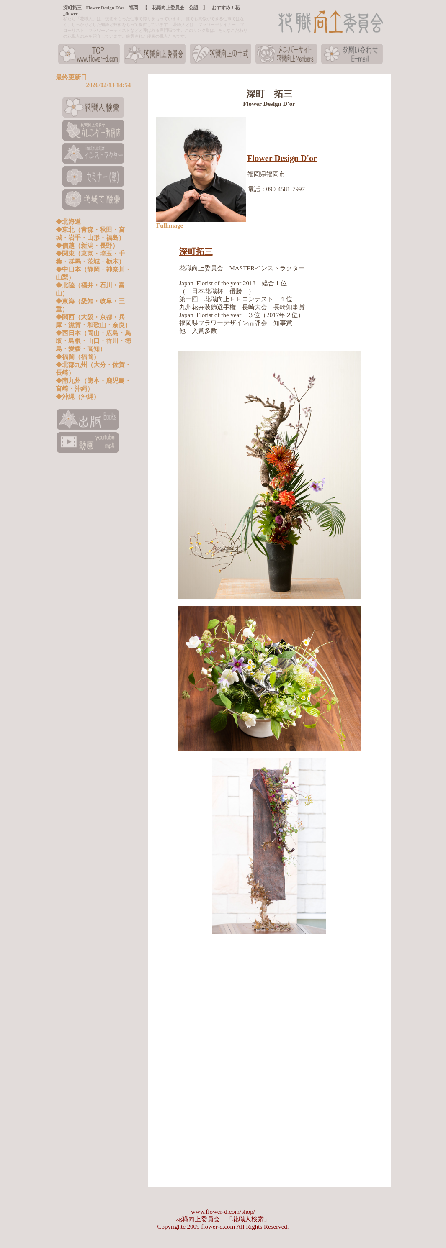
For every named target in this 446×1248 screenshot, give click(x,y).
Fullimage (169, 225)
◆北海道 (68, 221)
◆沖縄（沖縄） (78, 396)
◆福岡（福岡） (78, 357)
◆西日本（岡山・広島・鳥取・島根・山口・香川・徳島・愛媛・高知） (93, 341)
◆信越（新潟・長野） (87, 245)
